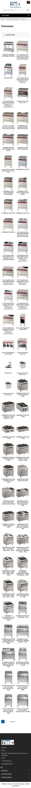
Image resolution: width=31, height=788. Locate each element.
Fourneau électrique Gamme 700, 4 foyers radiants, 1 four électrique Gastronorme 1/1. (8, 306)
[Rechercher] (15, 10)
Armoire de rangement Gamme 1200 (8, 353)
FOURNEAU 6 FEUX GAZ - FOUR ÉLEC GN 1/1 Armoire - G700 (22, 459)
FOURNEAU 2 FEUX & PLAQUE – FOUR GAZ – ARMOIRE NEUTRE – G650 (8, 664)
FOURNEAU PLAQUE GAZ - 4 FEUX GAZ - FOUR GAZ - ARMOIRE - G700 (22, 526)
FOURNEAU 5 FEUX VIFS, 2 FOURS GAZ (22, 148)
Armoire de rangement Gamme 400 (22, 328)
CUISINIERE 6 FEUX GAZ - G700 (22, 437)
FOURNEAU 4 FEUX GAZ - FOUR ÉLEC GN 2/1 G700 (8, 480)
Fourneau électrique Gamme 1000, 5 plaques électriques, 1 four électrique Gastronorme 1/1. (22, 306)
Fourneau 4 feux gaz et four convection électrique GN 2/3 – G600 (8, 687)
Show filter (9, 35)
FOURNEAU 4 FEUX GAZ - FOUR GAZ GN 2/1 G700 (22, 395)
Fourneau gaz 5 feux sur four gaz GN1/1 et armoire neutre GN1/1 (8, 127)
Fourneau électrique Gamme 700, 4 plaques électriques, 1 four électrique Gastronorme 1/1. (8, 103)
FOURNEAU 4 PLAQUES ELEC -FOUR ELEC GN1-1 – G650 (22, 664)
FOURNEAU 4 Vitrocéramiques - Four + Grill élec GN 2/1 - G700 (8, 618)
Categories (15, 15)
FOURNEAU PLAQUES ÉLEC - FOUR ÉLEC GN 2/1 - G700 (23, 595)
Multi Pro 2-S (8, 373)
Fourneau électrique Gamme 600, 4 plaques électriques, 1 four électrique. (23, 80)
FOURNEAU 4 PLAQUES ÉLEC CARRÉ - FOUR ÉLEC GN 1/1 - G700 (8, 595)
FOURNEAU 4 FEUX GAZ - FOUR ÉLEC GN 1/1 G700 (8, 459)
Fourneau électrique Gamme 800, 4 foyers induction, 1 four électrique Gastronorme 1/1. (22, 258)
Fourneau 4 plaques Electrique (22, 353)
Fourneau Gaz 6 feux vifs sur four (8, 394)
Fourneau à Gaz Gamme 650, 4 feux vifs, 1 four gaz (8, 171)
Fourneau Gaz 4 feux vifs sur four (22, 373)
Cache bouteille (8, 78)
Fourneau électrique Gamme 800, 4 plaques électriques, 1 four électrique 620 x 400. (23, 234)
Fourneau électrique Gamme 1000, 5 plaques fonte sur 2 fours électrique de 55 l (8, 282)
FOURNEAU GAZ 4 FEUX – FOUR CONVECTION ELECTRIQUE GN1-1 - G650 (8, 641)
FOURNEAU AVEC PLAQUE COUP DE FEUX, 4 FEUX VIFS (23, 127)
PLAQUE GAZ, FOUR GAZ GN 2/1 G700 (22, 479)
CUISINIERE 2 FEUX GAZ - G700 (22, 415)
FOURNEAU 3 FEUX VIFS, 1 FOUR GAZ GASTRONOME (8, 193)
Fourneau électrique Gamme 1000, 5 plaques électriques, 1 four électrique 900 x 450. (22, 57)
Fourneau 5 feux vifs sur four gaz (22, 101)
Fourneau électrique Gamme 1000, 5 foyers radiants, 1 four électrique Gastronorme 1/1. (8, 330)
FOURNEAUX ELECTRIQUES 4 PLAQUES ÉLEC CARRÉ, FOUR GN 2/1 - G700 (22, 573)
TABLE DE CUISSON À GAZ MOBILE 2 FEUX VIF (8, 55)
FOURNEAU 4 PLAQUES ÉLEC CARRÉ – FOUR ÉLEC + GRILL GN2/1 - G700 (8, 573)
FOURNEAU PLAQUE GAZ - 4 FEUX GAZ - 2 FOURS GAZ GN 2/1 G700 (23, 503)
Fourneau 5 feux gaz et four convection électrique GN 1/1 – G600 (22, 687)
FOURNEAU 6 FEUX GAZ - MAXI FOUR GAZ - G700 (8, 526)
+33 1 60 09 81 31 (15, 7)
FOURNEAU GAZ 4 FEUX (8, 213)
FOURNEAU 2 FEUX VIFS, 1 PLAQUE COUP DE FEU (23, 193)
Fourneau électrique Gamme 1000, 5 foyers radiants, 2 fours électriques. (23, 282)
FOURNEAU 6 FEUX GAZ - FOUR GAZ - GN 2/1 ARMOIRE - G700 (8, 416)
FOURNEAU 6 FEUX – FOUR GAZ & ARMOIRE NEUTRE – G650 (22, 640)
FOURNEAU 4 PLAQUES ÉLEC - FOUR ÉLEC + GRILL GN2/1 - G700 (8, 549)
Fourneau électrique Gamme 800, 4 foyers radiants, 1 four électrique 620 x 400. (8, 257)
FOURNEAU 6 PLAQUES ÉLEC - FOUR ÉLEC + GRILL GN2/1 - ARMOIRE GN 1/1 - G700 (22, 549)
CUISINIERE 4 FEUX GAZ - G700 (8, 437)
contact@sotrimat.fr (7, 763)
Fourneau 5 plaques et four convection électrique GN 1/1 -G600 (22, 710)
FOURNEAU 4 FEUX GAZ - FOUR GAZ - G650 (22, 616)
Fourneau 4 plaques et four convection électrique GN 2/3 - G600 (8, 711)
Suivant (13, 721)
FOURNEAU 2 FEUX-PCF (22, 213)
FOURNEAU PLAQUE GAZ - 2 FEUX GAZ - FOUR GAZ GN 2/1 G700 (8, 502)
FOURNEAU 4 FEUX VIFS (8, 232)
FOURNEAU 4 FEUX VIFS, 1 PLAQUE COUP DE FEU (8, 149)
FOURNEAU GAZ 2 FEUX (22, 169)
